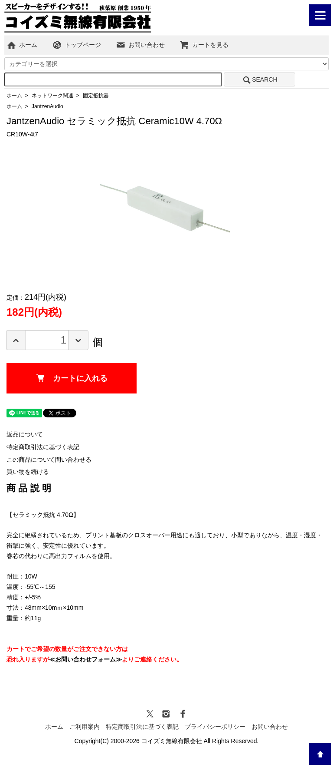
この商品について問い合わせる (49, 459)
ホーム (22, 44)
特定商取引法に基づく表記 (43, 446)
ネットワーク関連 (52, 96)
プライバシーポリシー (215, 726)
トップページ (76, 44)
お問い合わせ (140, 44)
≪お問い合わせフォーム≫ (85, 659)
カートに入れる (72, 378)
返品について (25, 434)
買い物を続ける (28, 471)
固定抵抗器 (96, 96)
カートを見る (204, 44)
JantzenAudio (47, 106)
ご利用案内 (84, 726)
